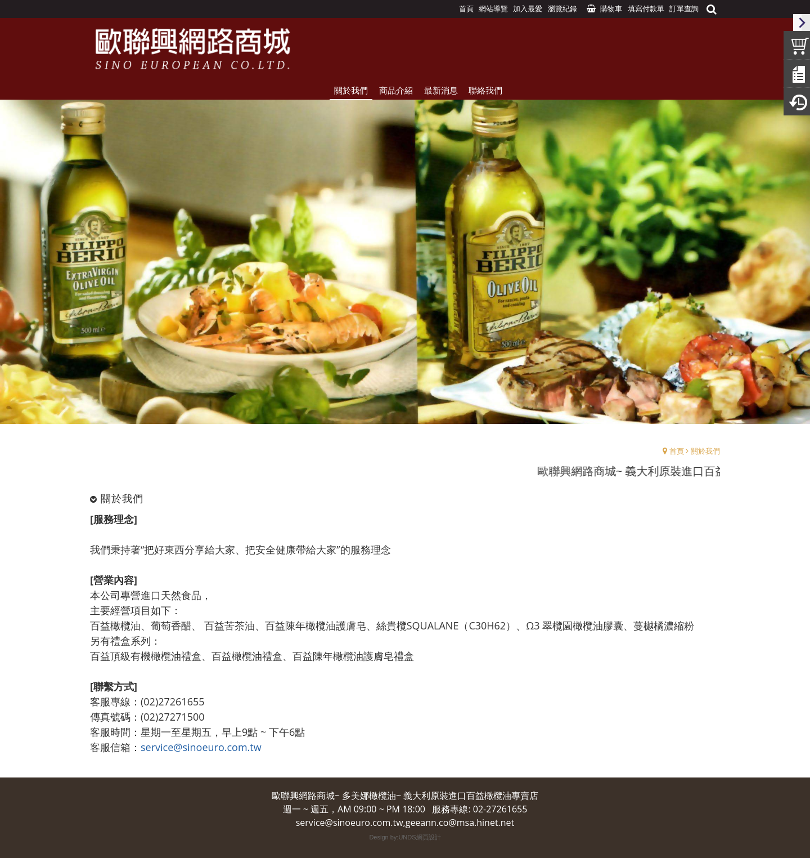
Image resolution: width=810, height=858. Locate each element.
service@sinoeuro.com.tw (201, 747)
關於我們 (705, 451)
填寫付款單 (646, 8)
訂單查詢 (684, 8)
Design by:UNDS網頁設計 (404, 837)
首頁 (676, 451)
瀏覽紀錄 (562, 8)
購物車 (611, 8)
